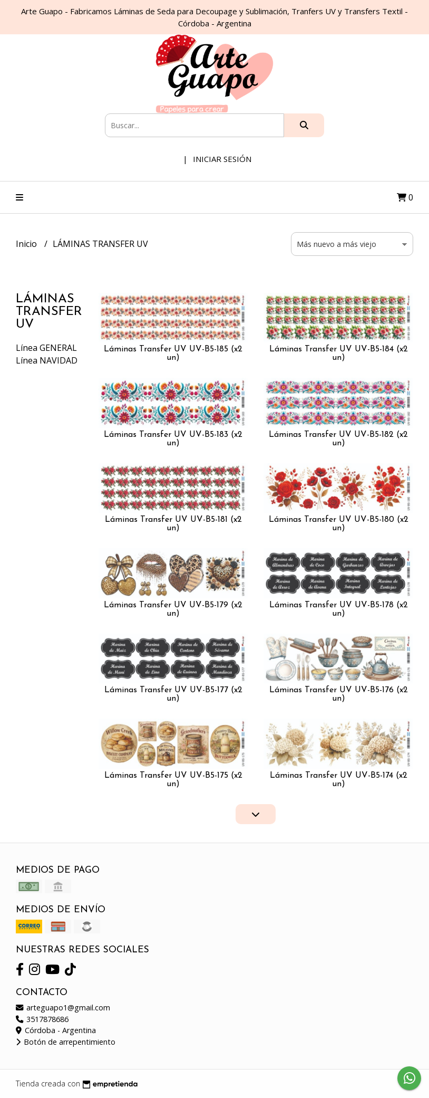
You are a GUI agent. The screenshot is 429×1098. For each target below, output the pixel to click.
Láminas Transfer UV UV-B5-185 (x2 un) (173, 353)
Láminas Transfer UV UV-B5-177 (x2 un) (173, 694)
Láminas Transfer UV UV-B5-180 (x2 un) (338, 523)
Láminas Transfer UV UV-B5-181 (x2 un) (173, 523)
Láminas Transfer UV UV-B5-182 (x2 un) (338, 439)
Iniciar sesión (222, 159)
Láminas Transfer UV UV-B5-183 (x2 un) (173, 439)
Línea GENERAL (46, 348)
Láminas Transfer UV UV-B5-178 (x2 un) (338, 609)
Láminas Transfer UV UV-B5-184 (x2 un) (338, 353)
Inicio (27, 244)
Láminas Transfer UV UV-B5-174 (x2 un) (338, 779)
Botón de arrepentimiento (65, 1042)
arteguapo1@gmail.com (63, 1007)
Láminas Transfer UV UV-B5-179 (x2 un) (173, 609)
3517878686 (42, 1019)
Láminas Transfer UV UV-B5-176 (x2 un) (338, 694)
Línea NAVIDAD (46, 360)
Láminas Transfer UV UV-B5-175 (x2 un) (173, 779)
